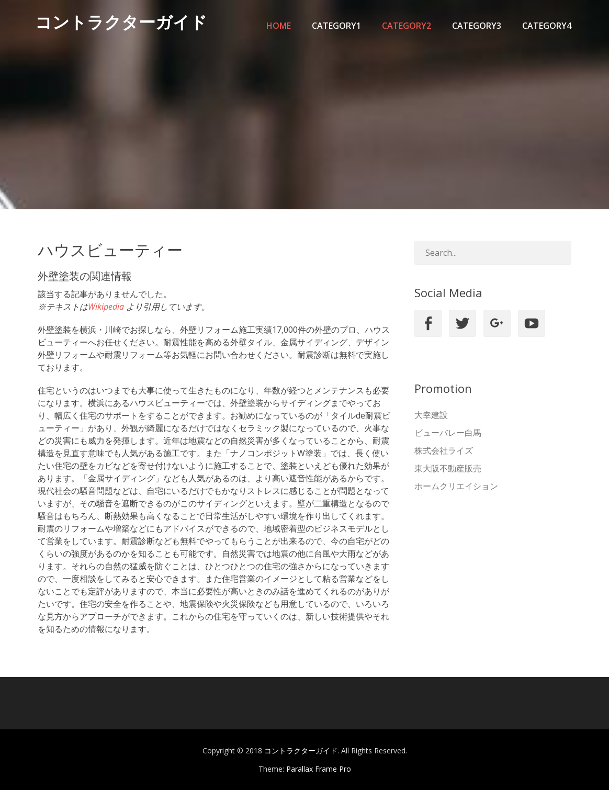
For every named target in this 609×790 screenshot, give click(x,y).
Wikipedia (106, 306)
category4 (546, 25)
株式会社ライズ (443, 450)
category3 (476, 25)
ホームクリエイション (456, 486)
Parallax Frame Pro (318, 769)
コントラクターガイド (124, 25)
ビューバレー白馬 (447, 432)
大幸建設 (431, 415)
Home (278, 25)
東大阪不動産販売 (447, 468)
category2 (406, 25)
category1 (336, 25)
